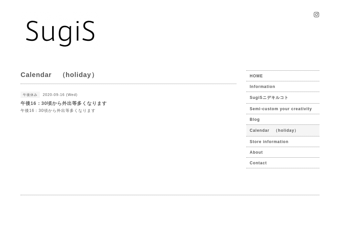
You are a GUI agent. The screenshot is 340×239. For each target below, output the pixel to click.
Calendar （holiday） (274, 130)
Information (262, 86)
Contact (258, 163)
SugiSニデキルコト (269, 97)
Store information (269, 141)
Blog (255, 119)
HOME (256, 76)
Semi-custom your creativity (281, 109)
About (256, 152)
